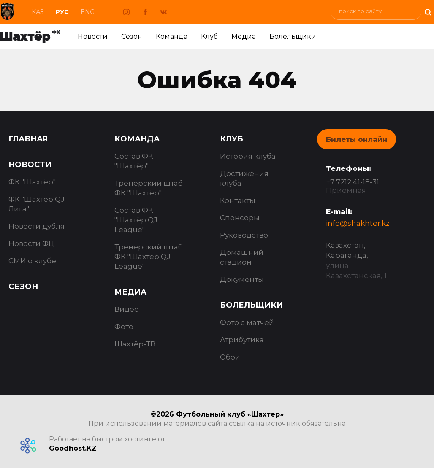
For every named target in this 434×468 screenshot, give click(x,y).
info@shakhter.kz (358, 223)
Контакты (237, 200)
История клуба (248, 156)
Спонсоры (240, 218)
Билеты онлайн (356, 139)
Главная (28, 138)
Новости (93, 36)
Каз (38, 12)
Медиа (243, 36)
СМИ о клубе (32, 261)
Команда (171, 36)
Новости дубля (36, 226)
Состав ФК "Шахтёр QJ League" (135, 220)
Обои (230, 357)
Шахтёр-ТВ (134, 344)
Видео (126, 309)
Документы (242, 279)
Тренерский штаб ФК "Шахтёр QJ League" (148, 257)
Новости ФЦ (31, 243)
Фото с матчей (247, 322)
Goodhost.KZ (73, 448)
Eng (88, 12)
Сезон (131, 36)
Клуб (209, 36)
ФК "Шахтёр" (32, 182)
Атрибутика (242, 339)
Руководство (244, 235)
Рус (62, 12)
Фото (123, 326)
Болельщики (292, 36)
